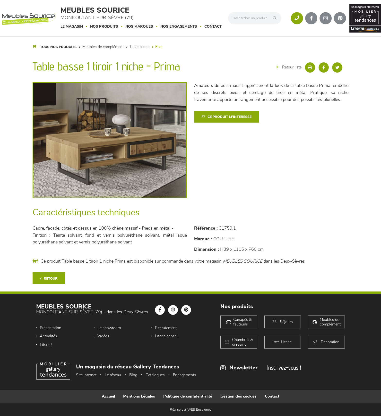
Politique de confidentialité (187, 396)
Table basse (139, 47)
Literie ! (46, 345)
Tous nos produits (58, 47)
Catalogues (155, 375)
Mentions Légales (139, 396)
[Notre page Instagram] (326, 18)
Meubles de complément (103, 47)
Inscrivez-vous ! (284, 367)
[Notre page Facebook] (311, 18)
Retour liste (289, 67)
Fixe (158, 47)
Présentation (50, 328)
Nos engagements (178, 26)
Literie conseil (167, 336)
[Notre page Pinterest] (340, 18)
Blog (133, 375)
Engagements (184, 375)
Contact (213, 26)
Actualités (48, 336)
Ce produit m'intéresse (226, 117)
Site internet (86, 375)
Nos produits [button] (104, 26)
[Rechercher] (276, 18)
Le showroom (109, 328)
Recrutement (166, 328)
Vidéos (103, 336)
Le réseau (113, 375)
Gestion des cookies (238, 396)
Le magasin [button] (72, 26)
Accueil (108, 396)
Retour (49, 278)
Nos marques (139, 26)
